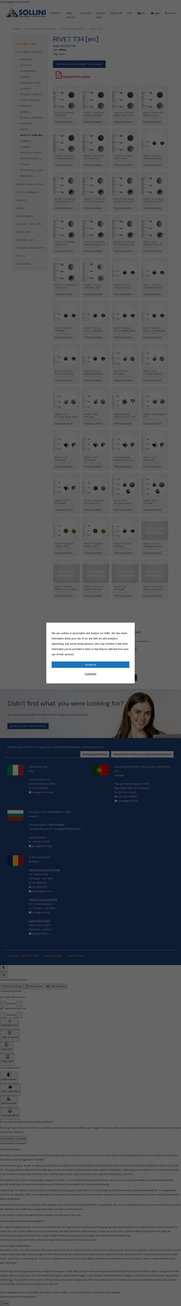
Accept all (90, 664)
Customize (90, 673)
